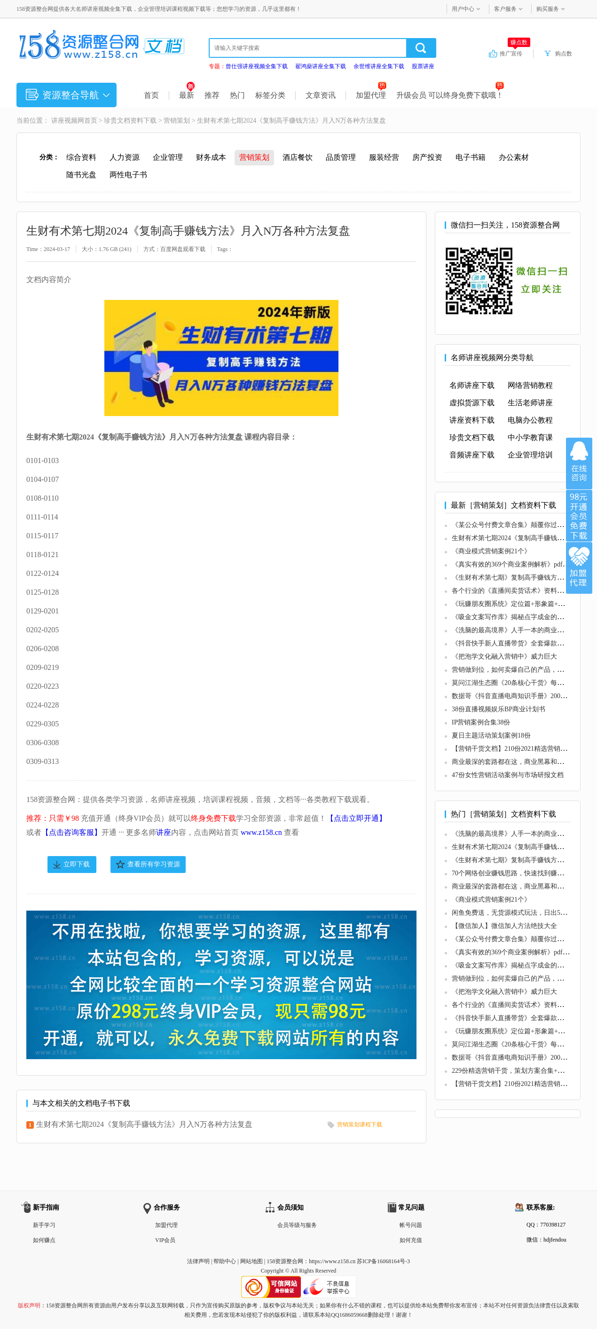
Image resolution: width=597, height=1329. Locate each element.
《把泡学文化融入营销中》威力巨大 (504, 656)
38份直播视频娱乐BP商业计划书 (498, 709)
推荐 (212, 95)
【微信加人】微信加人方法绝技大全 (504, 925)
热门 (237, 95)
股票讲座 (423, 66)
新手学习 (44, 1225)
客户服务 (505, 9)
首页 (151, 95)
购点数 (563, 53)
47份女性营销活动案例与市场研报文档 (508, 775)
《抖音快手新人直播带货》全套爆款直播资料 (517, 643)
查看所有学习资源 (153, 864)
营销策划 (177, 120)
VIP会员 (165, 1240)
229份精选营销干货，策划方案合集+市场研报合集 (524, 1070)
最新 (187, 95)
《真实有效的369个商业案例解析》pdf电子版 (517, 564)
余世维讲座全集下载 (378, 66)
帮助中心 (224, 1261)
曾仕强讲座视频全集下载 (257, 66)
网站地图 (251, 1261)
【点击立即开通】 (356, 818)
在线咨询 (579, 463)
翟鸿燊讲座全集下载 (320, 66)
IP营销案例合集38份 (481, 722)
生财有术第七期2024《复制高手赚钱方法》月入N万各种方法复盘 (144, 1124)
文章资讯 (321, 95)
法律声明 (198, 1261)
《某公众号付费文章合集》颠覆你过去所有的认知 (524, 524)
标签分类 (270, 95)
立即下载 (76, 864)
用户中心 (463, 9)
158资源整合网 (285, 1261)
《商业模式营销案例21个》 (491, 551)
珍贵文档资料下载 (130, 120)
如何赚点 (44, 1240)
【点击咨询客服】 (71, 832)
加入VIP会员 (579, 516)
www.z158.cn (261, 832)
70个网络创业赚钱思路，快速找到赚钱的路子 (517, 873)
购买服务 (547, 9)
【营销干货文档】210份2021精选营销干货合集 (519, 748)
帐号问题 (411, 1225)
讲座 (163, 832)
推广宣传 (515, 53)
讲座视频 (64, 120)
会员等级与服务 (297, 1225)
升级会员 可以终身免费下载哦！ (450, 95)
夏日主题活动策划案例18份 (491, 735)
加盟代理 (371, 95)
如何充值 (411, 1240)
